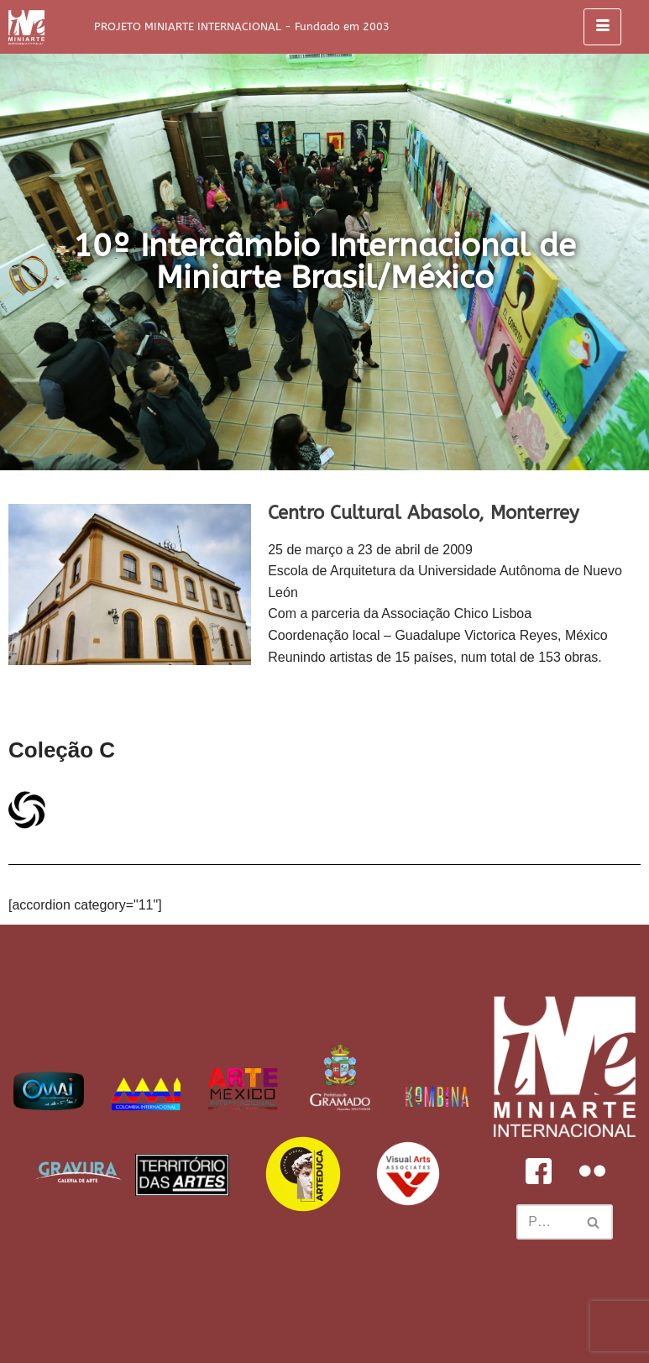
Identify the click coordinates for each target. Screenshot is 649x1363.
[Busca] (545, 1222)
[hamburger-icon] (602, 26)
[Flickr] (592, 1170)
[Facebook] (538, 1170)
